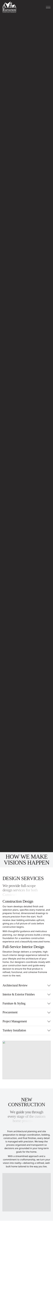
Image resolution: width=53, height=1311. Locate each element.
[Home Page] (9, 7)
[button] (48, 7)
